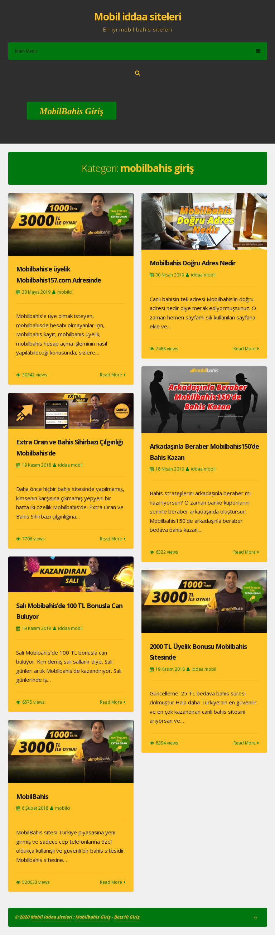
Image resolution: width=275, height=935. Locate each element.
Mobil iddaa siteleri (137, 16)
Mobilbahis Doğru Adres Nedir (193, 263)
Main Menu (137, 51)
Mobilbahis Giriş (92, 917)
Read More (111, 375)
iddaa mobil (203, 275)
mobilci (64, 292)
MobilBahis (32, 796)
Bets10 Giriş (126, 917)
